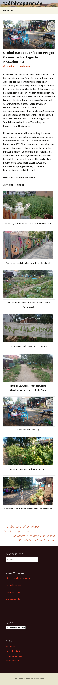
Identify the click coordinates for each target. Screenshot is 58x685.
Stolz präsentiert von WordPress (29, 678)
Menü (6, 10)
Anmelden (10, 646)
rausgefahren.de (14, 592)
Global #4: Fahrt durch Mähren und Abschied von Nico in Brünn (33, 538)
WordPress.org (13, 660)
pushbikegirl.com (14, 585)
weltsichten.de (13, 598)
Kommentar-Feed (14, 655)
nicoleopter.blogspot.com (18, 578)
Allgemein (26, 66)
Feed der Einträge (14, 651)
